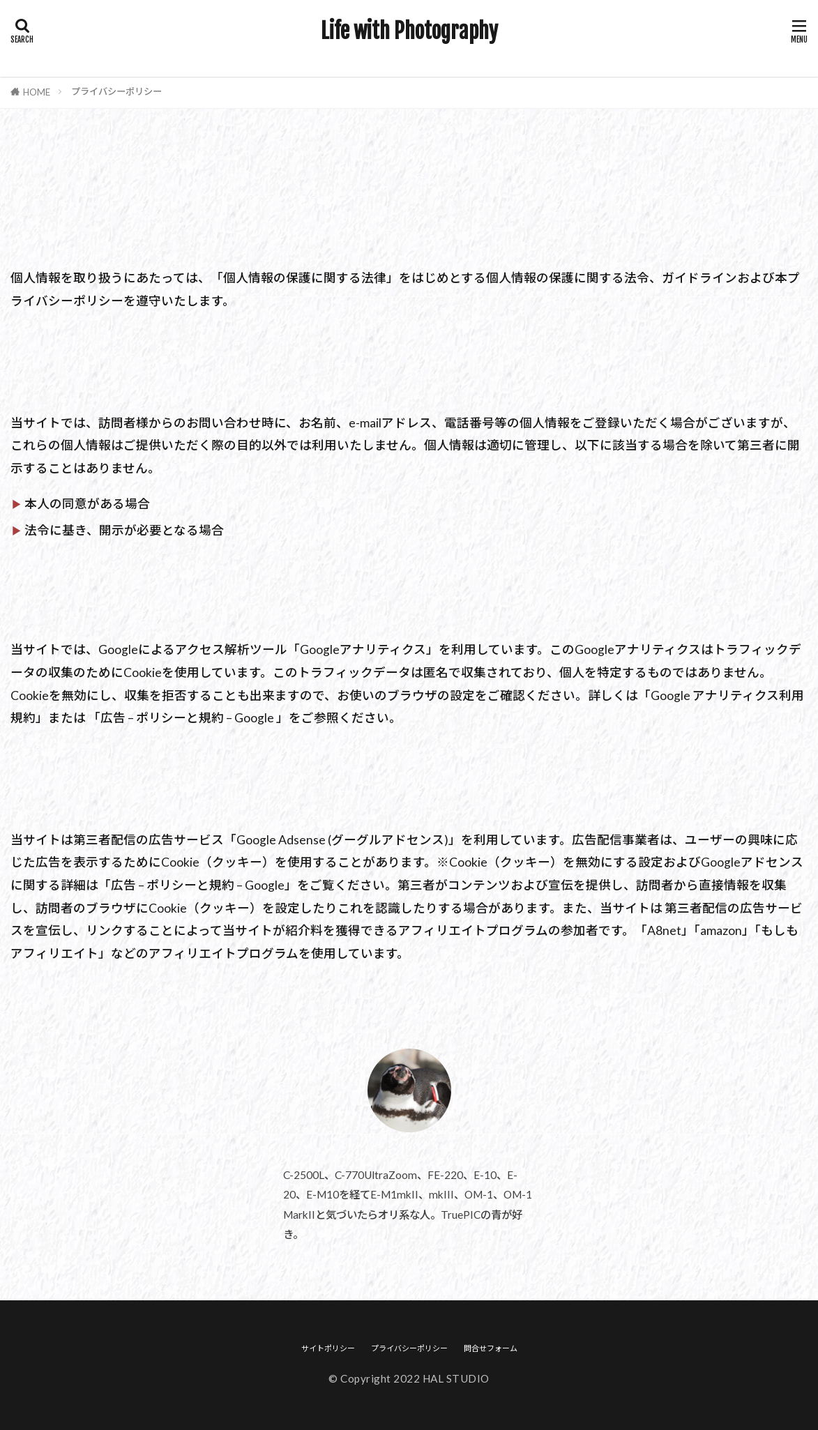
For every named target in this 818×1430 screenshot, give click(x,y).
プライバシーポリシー (116, 91)
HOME (36, 92)
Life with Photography (409, 31)
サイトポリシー (328, 1348)
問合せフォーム (490, 1348)
